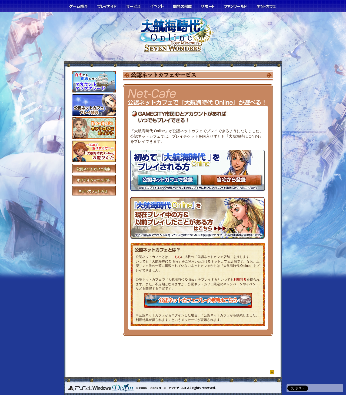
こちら (176, 257)
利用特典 (240, 279)
